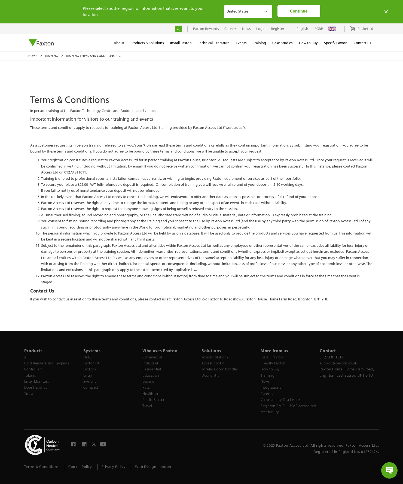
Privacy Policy (114, 466)
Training (52, 56)
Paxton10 (91, 363)
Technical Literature (214, 43)
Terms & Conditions (41, 466)
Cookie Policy (80, 466)
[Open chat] (389, 470)
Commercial (152, 357)
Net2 (87, 357)
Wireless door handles (220, 369)
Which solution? (215, 357)
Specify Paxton (273, 363)
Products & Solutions (147, 43)
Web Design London (153, 466)
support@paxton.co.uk (338, 363)
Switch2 (90, 381)
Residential (151, 369)
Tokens (30, 375)
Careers (267, 393)
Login (260, 28)
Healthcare (151, 393)
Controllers (33, 369)
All (26, 357)
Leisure (148, 381)
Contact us (362, 43)
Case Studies (282, 43)
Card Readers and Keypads (46, 363)
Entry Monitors (36, 381)
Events (241, 43)
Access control (214, 363)
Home (33, 56)
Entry (87, 375)
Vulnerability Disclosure (280, 399)
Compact (90, 387)
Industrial (150, 363)
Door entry (210, 375)
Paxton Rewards (206, 28)
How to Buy (270, 369)
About (119, 43)
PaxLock (90, 369)
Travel (147, 406)
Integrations (271, 387)
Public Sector (153, 399)
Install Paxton (272, 357)
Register (277, 28)
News (265, 381)
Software (31, 393)
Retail (147, 387)
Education (150, 375)
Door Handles (35, 387)
